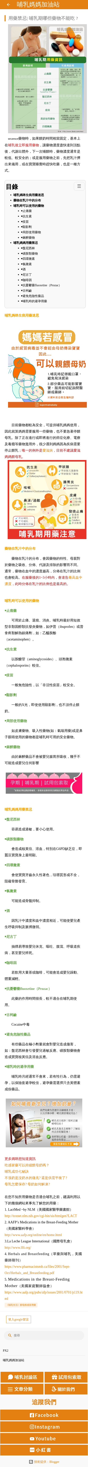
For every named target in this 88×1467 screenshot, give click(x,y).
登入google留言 (18, 1319)
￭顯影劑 (26, 226)
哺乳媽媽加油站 (38, 4)
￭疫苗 (25, 221)
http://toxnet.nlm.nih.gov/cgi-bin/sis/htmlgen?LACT (41, 1216)
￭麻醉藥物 (28, 237)
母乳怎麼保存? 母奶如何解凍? (27, 1184)
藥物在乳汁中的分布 (27, 200)
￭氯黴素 (27, 264)
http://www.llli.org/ (18, 1247)
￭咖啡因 (27, 280)
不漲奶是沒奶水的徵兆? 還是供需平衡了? (36, 1178)
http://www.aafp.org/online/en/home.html (33, 1235)
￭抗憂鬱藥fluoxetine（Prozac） (41, 285)
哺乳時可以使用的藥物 (28, 205)
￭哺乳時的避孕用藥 (34, 301)
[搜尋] (46, 1335)
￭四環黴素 (28, 258)
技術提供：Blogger (44, 1461)
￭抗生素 (26, 216)
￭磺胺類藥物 (30, 253)
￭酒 (23, 269)
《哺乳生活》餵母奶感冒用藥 (21, 1305)
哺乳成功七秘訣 (17, 1171)
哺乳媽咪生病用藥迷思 (28, 195)
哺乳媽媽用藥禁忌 (25, 242)
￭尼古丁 (27, 274)
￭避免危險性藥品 (32, 296)
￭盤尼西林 (28, 248)
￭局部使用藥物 (31, 232)
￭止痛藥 (26, 211)
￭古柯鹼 (26, 290)
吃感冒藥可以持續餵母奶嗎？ (27, 1165)
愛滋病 (47, 450)
